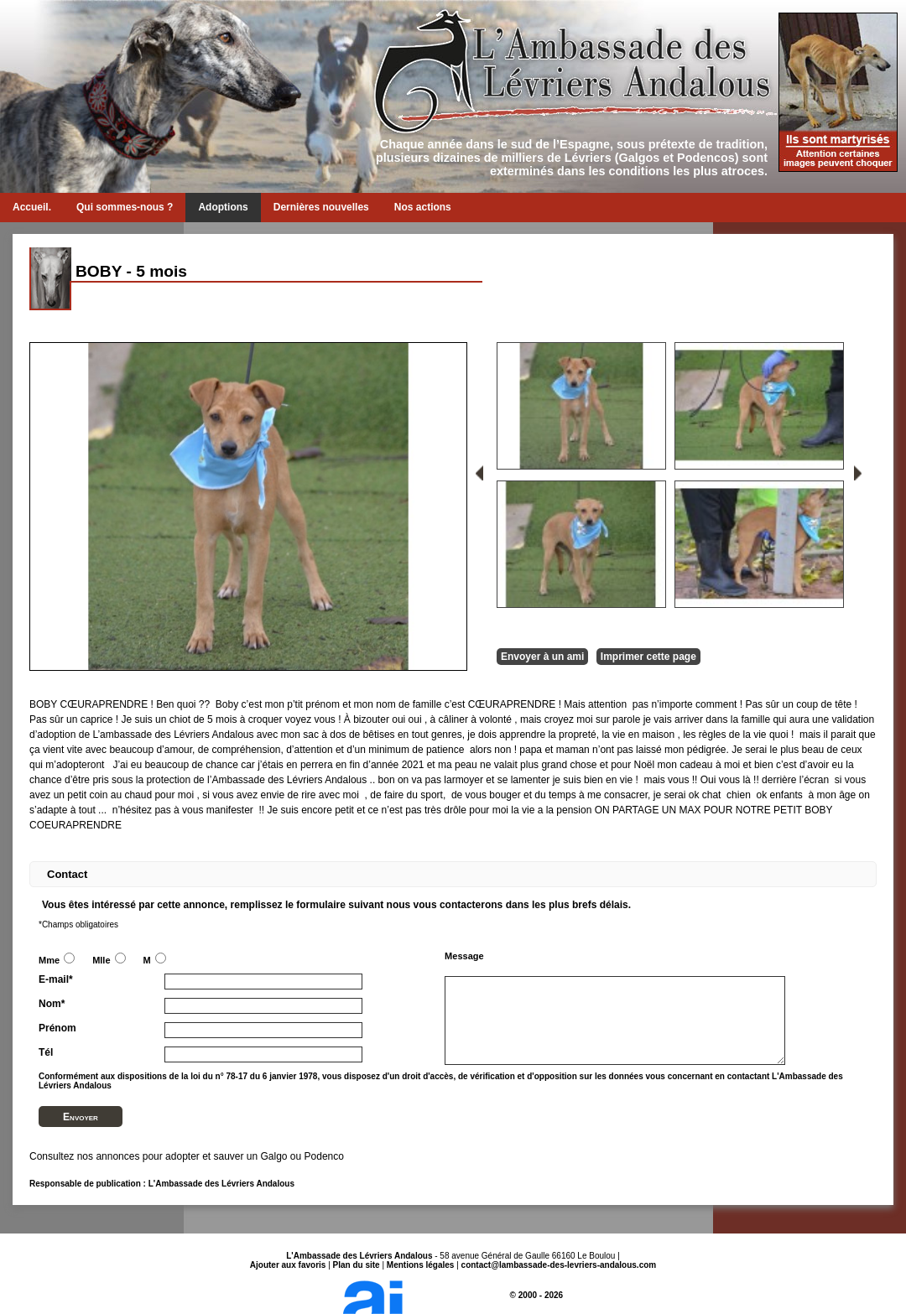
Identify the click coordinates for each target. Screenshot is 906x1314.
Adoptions (222, 207)
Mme (57, 960)
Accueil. (32, 207)
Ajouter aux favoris (288, 1265)
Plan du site (356, 1265)
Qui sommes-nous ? (124, 207)
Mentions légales (421, 1265)
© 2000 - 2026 (453, 1295)
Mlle (108, 960)
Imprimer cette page (648, 656)
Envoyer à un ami (542, 656)
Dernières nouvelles (321, 207)
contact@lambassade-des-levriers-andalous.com (559, 1265)
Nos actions (422, 207)
